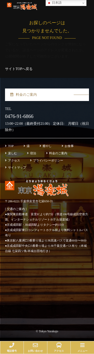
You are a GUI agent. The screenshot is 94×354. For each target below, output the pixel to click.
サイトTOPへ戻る (19, 69)
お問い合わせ (35, 347)
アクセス (12, 160)
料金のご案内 (23, 94)
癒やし (46, 146)
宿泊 (31, 153)
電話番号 (12, 347)
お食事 (68, 146)
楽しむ (11, 153)
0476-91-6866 (19, 116)
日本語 (54, 3)
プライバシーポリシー (46, 160)
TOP (9, 146)
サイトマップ (15, 167)
